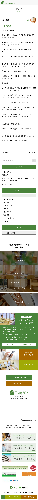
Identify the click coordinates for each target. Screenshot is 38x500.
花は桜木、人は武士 (9, 184)
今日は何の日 (6, 172)
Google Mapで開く (28, 420)
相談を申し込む (27, 344)
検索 (34, 160)
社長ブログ (7, 209)
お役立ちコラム (8, 202)
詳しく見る (10, 344)
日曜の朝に (6, 175)
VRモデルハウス (9, 199)
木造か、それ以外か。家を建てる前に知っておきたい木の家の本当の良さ (18, 179)
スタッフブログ (8, 205)
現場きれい (7, 215)
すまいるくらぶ (8, 218)
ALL (19, 196)
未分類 (5, 221)
